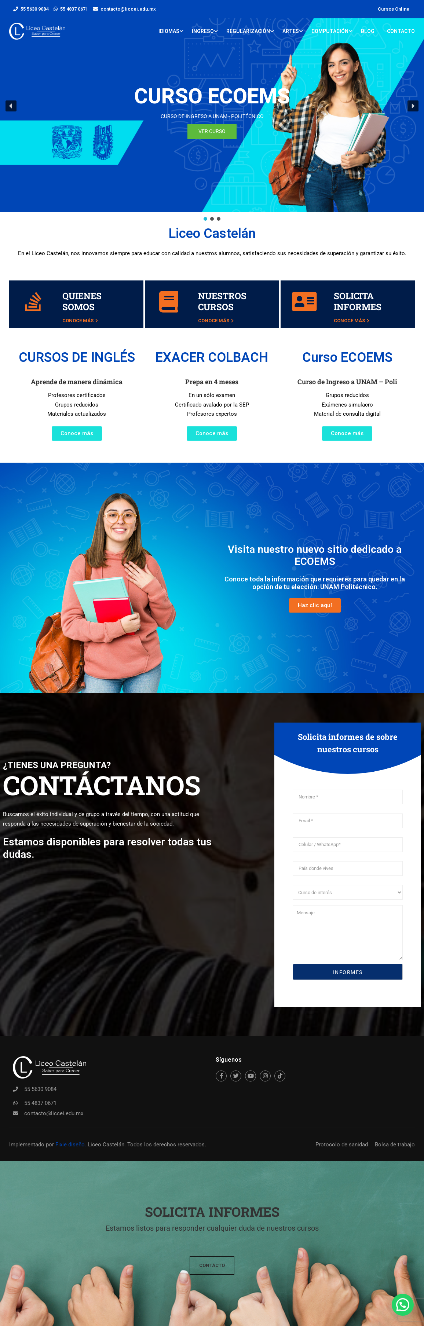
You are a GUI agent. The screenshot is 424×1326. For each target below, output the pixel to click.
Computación (329, 31)
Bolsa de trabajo (395, 1144)
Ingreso (203, 31)
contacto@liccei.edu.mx (128, 9)
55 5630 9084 (34, 9)
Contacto (401, 31)
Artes (290, 31)
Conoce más (80, 320)
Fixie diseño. (70, 1144)
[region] (212, 111)
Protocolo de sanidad (341, 1144)
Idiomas (168, 31)
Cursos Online (393, 9)
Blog (367, 31)
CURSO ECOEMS (212, 96)
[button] (11, 105)
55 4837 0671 (74, 9)
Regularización (248, 31)
